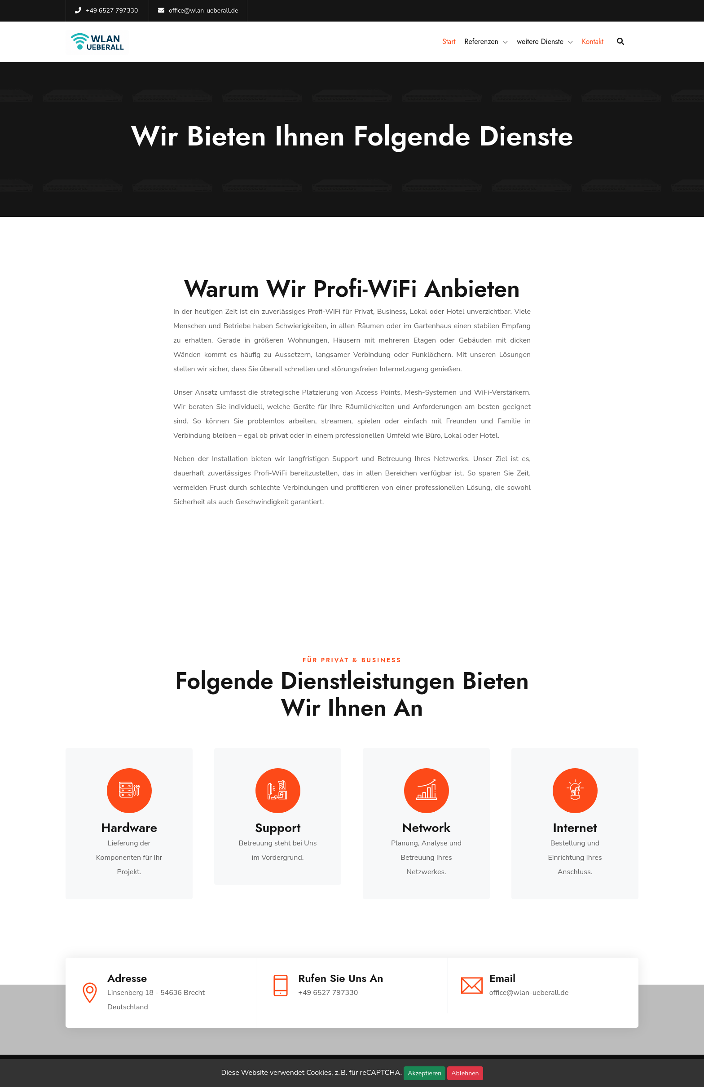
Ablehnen (465, 1073)
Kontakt (592, 41)
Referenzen (482, 41)
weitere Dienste (540, 41)
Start (449, 41)
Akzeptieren (424, 1073)
